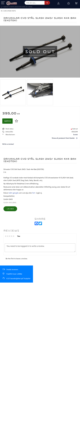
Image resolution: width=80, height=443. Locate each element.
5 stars (13, 236)
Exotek (75, 134)
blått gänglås (14, 193)
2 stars (8, 236)
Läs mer (10, 209)
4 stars (12, 236)
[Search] (47, 3)
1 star (6, 236)
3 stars (10, 236)
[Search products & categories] (35, 3)
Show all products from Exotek (63, 138)
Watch (7, 121)
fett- (34, 193)
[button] (3, 3)
